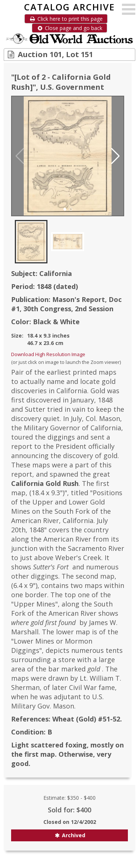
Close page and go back (69, 28)
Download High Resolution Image (48, 354)
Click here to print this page (66, 18)
